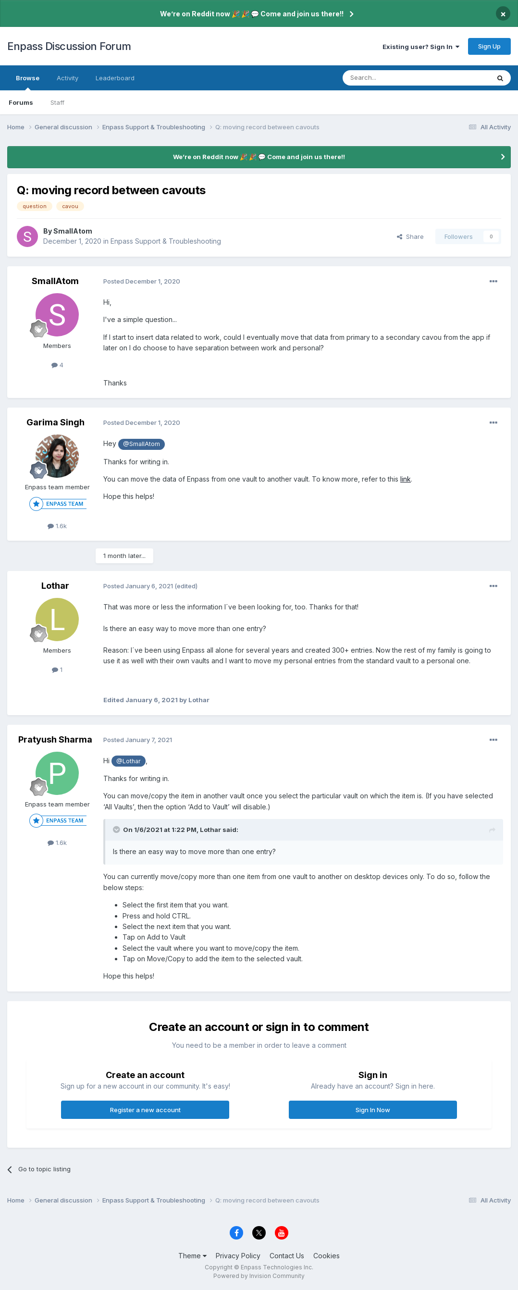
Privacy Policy (238, 1256)
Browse (27, 82)
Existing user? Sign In (420, 46)
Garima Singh (55, 422)
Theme (192, 1256)
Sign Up (489, 46)
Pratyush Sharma (55, 739)
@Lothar (128, 761)
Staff (57, 102)
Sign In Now (373, 1110)
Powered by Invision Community (259, 1275)
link (405, 479)
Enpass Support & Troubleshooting (166, 241)
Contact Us (287, 1256)
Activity (67, 78)
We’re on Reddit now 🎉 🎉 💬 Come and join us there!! (252, 14)
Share (410, 236)
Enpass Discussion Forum (69, 46)
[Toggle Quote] (117, 829)
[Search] (392, 78)
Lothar (55, 586)
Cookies (326, 1256)
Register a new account (145, 1110)
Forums (21, 102)
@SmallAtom (141, 443)
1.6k (57, 526)
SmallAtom (72, 231)
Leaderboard (115, 78)
